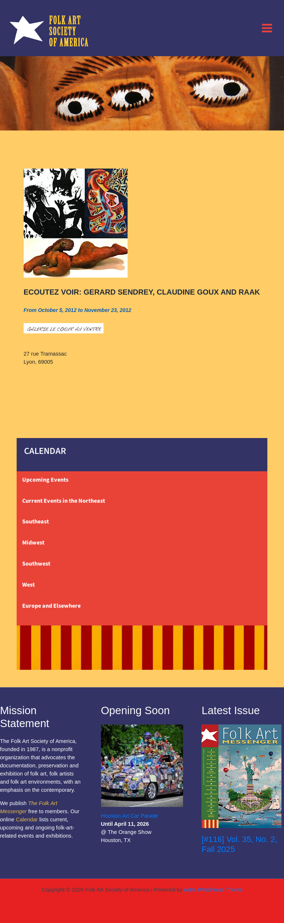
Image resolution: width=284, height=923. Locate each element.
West (28, 585)
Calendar (27, 819)
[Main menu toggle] (267, 27)
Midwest (33, 543)
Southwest (36, 564)
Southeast (35, 522)
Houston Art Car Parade (129, 816)
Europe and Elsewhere (51, 606)
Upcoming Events (45, 480)
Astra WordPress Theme (212, 890)
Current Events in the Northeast (63, 501)
